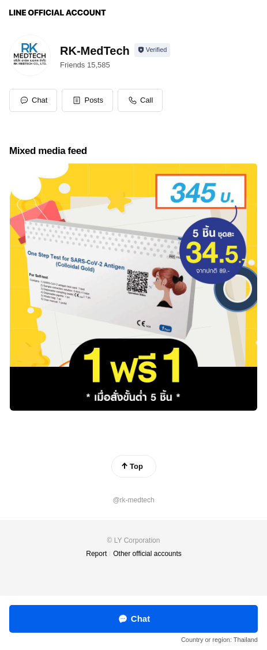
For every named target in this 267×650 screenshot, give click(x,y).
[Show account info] (152, 50)
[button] (87, 100)
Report (96, 554)
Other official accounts (147, 554)
